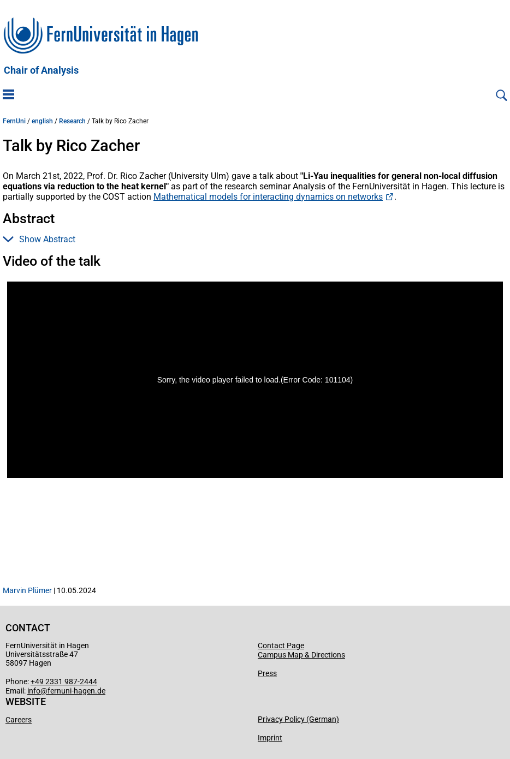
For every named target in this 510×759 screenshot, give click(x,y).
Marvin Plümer (27, 590)
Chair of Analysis (41, 70)
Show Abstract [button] (39, 239)
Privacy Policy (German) (298, 719)
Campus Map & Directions (301, 654)
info (33, 690)
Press (267, 673)
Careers (18, 719)
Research (72, 121)
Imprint (270, 737)
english (42, 121)
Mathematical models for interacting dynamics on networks (268, 197)
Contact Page (281, 645)
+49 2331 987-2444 (64, 681)
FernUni (14, 121)
